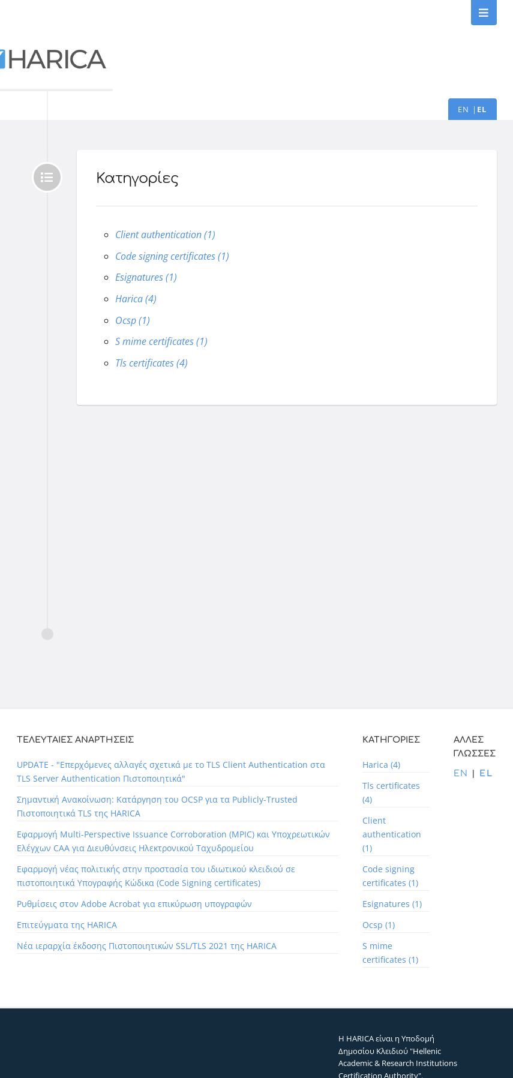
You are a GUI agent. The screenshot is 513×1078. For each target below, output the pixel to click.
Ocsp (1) (132, 320)
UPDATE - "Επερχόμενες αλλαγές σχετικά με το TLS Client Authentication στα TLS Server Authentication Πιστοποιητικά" (171, 771)
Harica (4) (136, 298)
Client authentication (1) (165, 234)
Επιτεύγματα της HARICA (67, 924)
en (464, 109)
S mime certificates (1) (161, 341)
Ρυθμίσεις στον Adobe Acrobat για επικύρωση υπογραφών (134, 903)
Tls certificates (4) (151, 363)
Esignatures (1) (146, 277)
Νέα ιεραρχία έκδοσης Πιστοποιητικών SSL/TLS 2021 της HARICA (147, 945)
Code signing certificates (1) (172, 256)
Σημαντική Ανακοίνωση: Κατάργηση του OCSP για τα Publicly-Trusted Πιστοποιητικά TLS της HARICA (157, 806)
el (482, 109)
